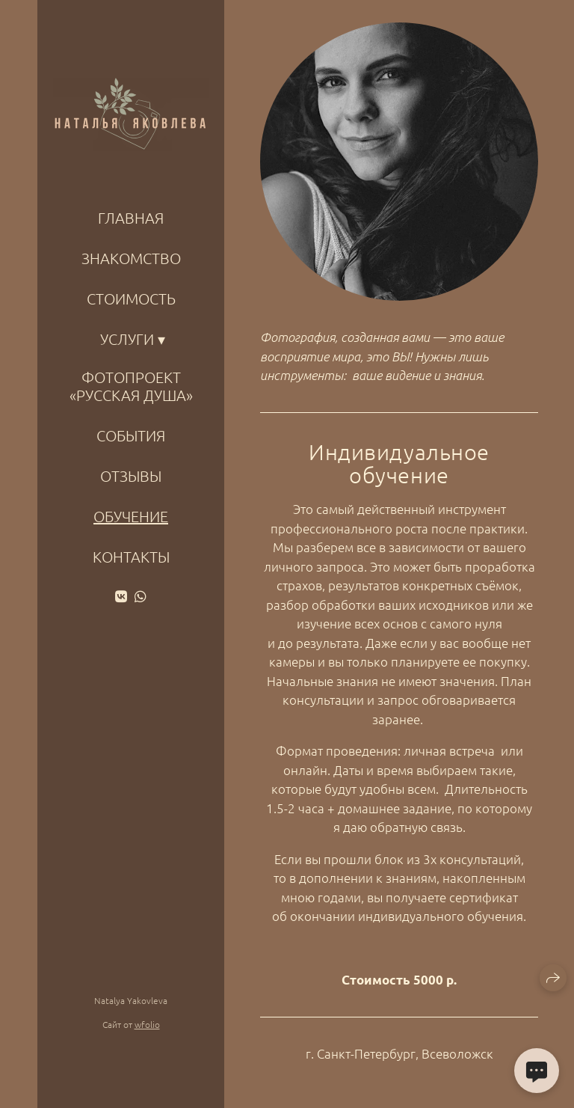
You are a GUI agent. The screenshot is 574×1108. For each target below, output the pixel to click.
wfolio (147, 1024)
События (130, 435)
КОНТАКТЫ (131, 557)
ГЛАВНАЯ (131, 218)
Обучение (130, 516)
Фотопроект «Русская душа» (131, 386)
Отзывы (130, 476)
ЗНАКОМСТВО (131, 258)
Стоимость (131, 298)
